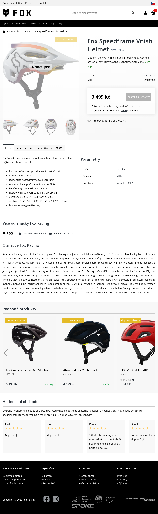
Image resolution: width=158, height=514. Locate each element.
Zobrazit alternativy (139, 98)
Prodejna (30, 3)
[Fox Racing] (11, 234)
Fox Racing (149, 76)
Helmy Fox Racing (61, 234)
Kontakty (44, 3)
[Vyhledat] (133, 13)
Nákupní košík (49, 483)
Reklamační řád (88, 479)
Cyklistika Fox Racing (32, 234)
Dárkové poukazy (52, 24)
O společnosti (126, 468)
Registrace (47, 475)
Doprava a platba (12, 3)
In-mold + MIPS (125, 184)
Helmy (26, 32)
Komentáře (24, 149)
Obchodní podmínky (14, 479)
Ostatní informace (13, 483)
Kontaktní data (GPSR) (50, 149)
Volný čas (35, 24)
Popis (8, 149)
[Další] (152, 354)
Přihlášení (46, 479)
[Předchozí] (6, 354)
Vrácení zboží (86, 475)
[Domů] (4, 32)
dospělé (121, 170)
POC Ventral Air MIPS (134, 371)
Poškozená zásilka (89, 483)
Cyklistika (8, 24)
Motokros (21, 24)
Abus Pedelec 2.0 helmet (80, 371)
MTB (119, 177)
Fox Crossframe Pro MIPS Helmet (28, 371)
